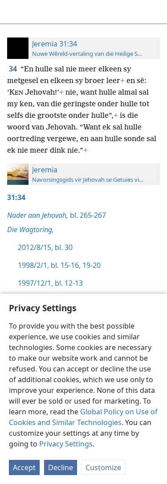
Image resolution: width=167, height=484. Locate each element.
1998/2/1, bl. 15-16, (49, 265)
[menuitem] (13, 11)
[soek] (156, 11)
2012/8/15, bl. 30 (45, 247)
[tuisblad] (13, 11)
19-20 (91, 265)
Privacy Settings (66, 444)
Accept (24, 467)
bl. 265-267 (56, 215)
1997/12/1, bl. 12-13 (50, 283)
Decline (60, 467)
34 (14, 69)
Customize (103, 467)
